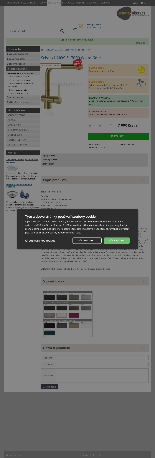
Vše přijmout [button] (116, 240)
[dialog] (77, 229)
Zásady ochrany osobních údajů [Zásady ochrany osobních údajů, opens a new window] (67, 232)
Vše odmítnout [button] (85, 240)
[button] (41, 240)
